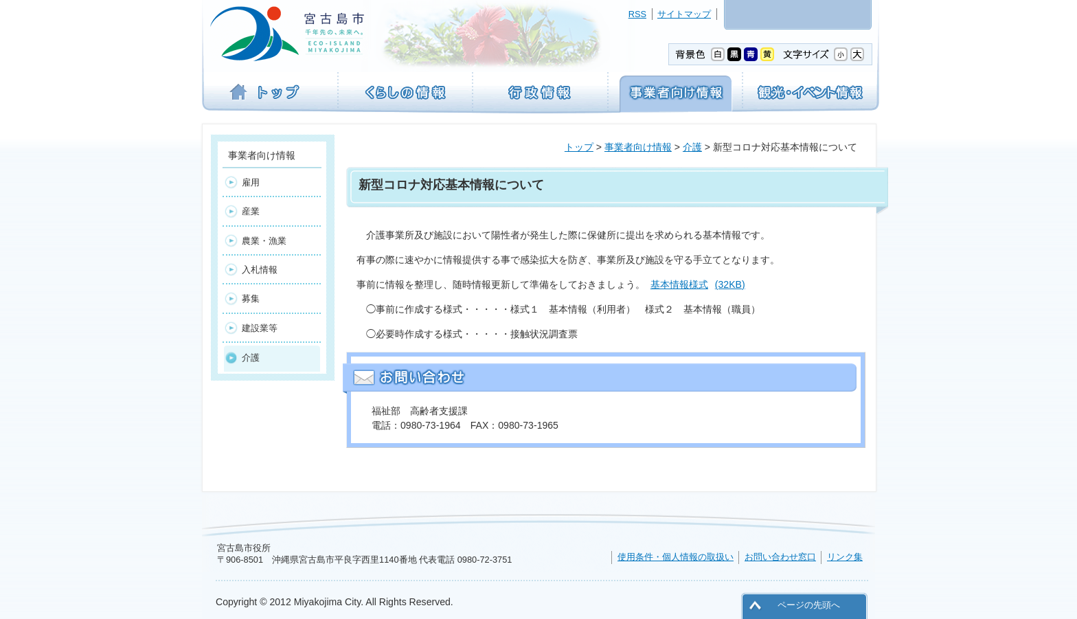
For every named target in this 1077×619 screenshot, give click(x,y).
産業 (251, 211)
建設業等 (259, 328)
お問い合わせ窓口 (780, 557)
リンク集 (845, 557)
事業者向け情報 (638, 147)
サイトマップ (684, 14)
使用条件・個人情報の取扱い (675, 557)
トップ (579, 147)
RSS (637, 14)
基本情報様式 (697, 284)
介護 (692, 147)
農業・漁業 (264, 241)
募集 (251, 298)
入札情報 (259, 270)
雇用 (251, 182)
